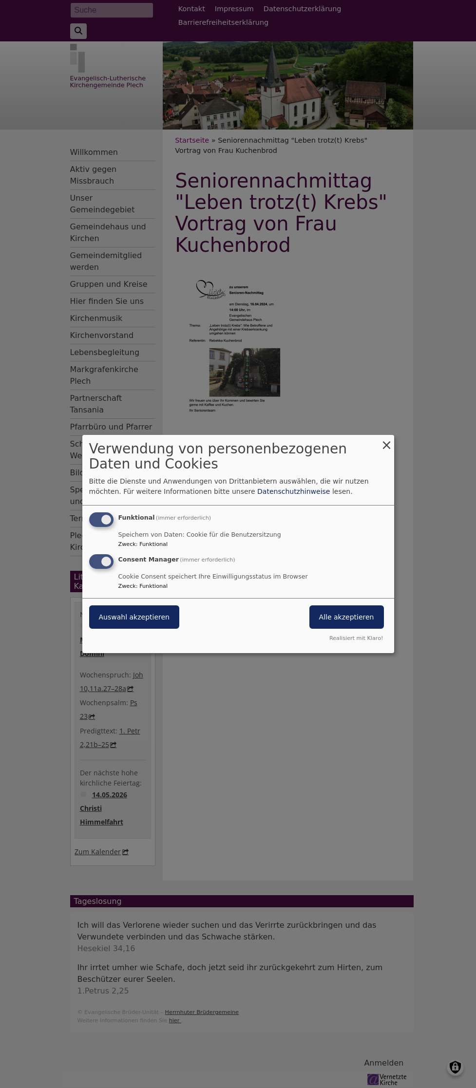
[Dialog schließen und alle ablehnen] (387, 441)
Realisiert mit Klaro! (356, 638)
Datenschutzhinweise (293, 491)
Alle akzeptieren (346, 617)
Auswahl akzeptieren (134, 617)
